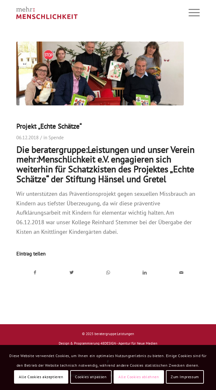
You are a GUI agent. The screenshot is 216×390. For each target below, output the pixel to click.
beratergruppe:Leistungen (114, 334)
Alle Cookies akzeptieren (41, 376)
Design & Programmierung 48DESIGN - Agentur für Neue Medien (108, 343)
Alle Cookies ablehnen (138, 376)
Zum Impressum (185, 376)
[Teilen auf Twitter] (71, 272)
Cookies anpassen (91, 376)
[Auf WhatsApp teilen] (108, 272)
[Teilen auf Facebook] (35, 272)
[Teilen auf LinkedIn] (145, 272)
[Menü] (191, 13)
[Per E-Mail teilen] (181, 272)
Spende (56, 137)
